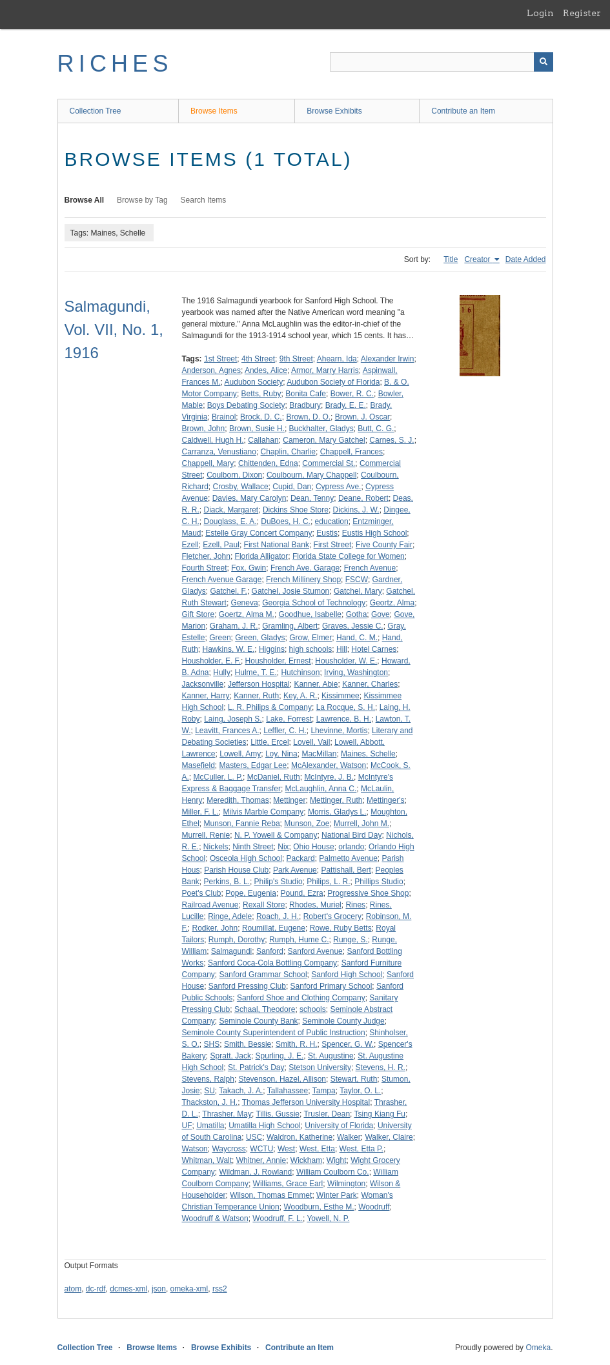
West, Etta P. (361, 1148)
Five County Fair (384, 544)
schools (313, 1009)
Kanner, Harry (206, 695)
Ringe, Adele (230, 916)
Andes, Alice (266, 370)
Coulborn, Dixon (234, 475)
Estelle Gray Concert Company (258, 533)
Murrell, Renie (206, 835)
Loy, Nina (281, 753)
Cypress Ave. (338, 486)
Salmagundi (231, 951)
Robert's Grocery (332, 916)
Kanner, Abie (316, 684)
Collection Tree (95, 111)
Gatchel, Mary (358, 591)
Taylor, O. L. (360, 1090)
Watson (195, 1148)
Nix (283, 846)
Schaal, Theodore (265, 1009)
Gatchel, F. (228, 591)
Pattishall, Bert (346, 870)
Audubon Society (254, 382)
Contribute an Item (463, 111)
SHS (212, 1044)
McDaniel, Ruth (273, 777)
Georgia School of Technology (313, 602)
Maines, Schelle (368, 753)
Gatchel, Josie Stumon (291, 591)
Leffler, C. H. (284, 730)
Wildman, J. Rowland (255, 1172)
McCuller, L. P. (218, 777)
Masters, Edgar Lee (253, 765)
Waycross (228, 1148)
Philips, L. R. (328, 881)
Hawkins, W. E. (229, 649)
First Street (333, 544)
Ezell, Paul (221, 544)
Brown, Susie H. (257, 428)
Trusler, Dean (326, 1113)
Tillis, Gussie (278, 1113)
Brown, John (203, 428)
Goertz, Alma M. (246, 614)
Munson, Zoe (306, 823)
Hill (341, 649)
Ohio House (313, 846)
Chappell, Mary (208, 463)
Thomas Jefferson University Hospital (306, 1102)
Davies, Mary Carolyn (249, 498)
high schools (310, 649)
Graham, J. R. (234, 626)
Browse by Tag (142, 200)
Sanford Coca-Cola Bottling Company (272, 962)
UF (187, 1125)
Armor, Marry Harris (325, 370)
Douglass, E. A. (230, 521)
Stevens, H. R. (380, 1067)
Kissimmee (340, 695)
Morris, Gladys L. (337, 811)
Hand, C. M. (357, 637)
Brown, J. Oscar (362, 416)
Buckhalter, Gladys (321, 428)
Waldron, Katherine (299, 1137)
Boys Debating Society (246, 405)
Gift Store (198, 614)
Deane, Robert (363, 498)
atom (73, 1288)
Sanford (269, 951)
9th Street (296, 358)
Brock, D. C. (261, 416)
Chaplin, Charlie (288, 451)
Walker (349, 1137)
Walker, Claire (388, 1137)
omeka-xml (189, 1288)
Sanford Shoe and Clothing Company (301, 997)
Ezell (190, 544)
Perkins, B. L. (227, 881)
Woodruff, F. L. (277, 1218)
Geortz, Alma (392, 602)
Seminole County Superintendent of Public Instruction (273, 1032)
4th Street (258, 358)
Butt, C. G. (376, 428)
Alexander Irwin (387, 358)
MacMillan (318, 753)
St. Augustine (331, 1055)
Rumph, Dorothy (236, 939)
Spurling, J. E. (280, 1055)
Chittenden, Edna (268, 463)
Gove (380, 614)
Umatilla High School (264, 1125)
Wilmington (346, 1183)
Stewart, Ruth (354, 1079)
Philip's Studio (278, 881)
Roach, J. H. (277, 916)
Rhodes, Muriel (315, 904)
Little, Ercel (269, 742)
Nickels (216, 846)
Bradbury (305, 405)
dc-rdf (96, 1288)
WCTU (261, 1148)
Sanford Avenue (315, 951)
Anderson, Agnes (211, 370)
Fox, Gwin (248, 567)
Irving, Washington (356, 672)
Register (582, 13)
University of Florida (339, 1125)
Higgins (272, 649)
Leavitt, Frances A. (227, 730)
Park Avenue (295, 870)
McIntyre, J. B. (329, 777)
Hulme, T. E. (256, 672)
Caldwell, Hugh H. (213, 440)
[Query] (441, 62)
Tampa (324, 1090)
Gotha (356, 614)
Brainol (224, 416)
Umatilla (210, 1125)
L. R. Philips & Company (270, 707)
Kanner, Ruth (256, 695)
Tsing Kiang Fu (379, 1113)
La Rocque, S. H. (345, 707)
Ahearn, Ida (337, 358)
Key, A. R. (300, 695)
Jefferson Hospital (259, 684)
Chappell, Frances (351, 451)
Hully (221, 672)
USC (254, 1137)
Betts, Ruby (261, 393)
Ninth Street (252, 846)
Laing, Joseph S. (232, 718)
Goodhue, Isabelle (310, 614)
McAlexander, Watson (328, 765)
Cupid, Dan (291, 486)
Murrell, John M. (361, 823)
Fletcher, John (206, 556)
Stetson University (320, 1067)
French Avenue (370, 567)
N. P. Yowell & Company (276, 835)
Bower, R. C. (352, 393)
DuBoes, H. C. (285, 521)
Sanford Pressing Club (247, 986)
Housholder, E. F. (211, 660)
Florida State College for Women (348, 556)
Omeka (538, 1347)
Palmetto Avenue (348, 858)
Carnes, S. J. (391, 440)
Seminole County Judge (343, 1021)
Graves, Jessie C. (352, 626)
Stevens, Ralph (208, 1079)
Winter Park (336, 1195)
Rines (355, 904)
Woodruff (373, 1206)
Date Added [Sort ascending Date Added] (525, 259)
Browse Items (214, 111)
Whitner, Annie (261, 1160)
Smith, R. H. (297, 1044)
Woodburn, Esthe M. (318, 1206)
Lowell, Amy (240, 753)
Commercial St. (328, 463)
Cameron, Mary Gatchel (324, 440)
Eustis (327, 533)
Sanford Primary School (331, 986)
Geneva (244, 602)
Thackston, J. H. (210, 1102)
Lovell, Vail (311, 742)
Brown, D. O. (308, 416)
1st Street (220, 358)
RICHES (115, 63)
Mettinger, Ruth (336, 800)
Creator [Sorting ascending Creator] (478, 259)
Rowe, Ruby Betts (341, 928)
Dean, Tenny (312, 498)
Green (219, 637)
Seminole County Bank (258, 1021)
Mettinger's (385, 800)
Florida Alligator (262, 556)
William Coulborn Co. (332, 1172)
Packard (301, 858)
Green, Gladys (260, 637)
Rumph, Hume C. (299, 939)
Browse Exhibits (334, 111)
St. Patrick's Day (256, 1067)
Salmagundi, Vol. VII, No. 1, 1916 (114, 329)
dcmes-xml (128, 1288)
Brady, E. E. (345, 405)
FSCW (356, 579)
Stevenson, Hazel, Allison (282, 1079)
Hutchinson (300, 672)
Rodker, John (215, 928)
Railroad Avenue (210, 904)
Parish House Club (236, 870)
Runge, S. (350, 939)
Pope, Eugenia (250, 893)
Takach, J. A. (241, 1090)
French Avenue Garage (222, 579)
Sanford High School (346, 974)
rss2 (219, 1288)
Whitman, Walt (207, 1160)
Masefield (198, 765)
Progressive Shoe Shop (368, 893)
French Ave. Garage (305, 567)
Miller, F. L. (200, 811)
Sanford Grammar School (263, 974)
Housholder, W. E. (346, 660)
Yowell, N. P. (328, 1218)
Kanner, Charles (370, 684)
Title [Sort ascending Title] (450, 259)
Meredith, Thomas (238, 800)
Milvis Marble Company (263, 811)
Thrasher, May (227, 1113)
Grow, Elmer (310, 637)
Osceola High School (246, 858)
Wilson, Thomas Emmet (271, 1195)
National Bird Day (351, 835)
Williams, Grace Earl (288, 1183)
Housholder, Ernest (278, 660)
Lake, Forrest (289, 718)
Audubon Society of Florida (333, 382)
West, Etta (317, 1148)
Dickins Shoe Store (296, 509)
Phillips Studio (378, 881)
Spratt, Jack (230, 1055)
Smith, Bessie (247, 1044)
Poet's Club (201, 893)
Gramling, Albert (290, 626)
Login (540, 13)
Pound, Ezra (302, 893)
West (286, 1148)
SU (209, 1090)
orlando (351, 846)
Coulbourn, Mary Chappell (311, 475)
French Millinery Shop (303, 579)
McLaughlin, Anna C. (321, 788)
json (159, 1288)
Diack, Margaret (231, 509)
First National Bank (276, 544)
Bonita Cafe (305, 393)
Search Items (204, 200)
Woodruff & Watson (215, 1218)
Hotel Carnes (373, 649)
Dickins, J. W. (356, 509)
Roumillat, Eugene (273, 928)
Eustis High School (374, 533)
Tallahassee (287, 1090)
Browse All (85, 200)
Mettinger (289, 800)
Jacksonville (203, 684)
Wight (337, 1160)
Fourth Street (204, 567)
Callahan (263, 440)
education (332, 521)
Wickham (306, 1160)
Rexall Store (264, 904)
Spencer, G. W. (347, 1044)
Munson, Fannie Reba (242, 823)
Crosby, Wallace (241, 486)
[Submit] (543, 62)
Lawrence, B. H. (343, 718)
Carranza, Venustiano (219, 451)
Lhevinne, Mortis (338, 730)
